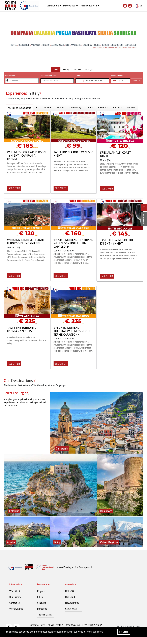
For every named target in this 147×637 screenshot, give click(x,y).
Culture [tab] (89, 107)
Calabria (14, 511)
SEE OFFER (14, 188)
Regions (41, 591)
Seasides (41, 602)
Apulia (11, 542)
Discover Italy (70, 5)
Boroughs (42, 608)
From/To (79, 75)
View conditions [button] (95, 632)
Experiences (71, 608)
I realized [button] (123, 632)
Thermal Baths (44, 614)
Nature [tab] (60, 107)
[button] (139, 6)
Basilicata (106, 511)
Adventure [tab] (102, 107)
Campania (62, 448)
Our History (15, 597)
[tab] (55, 69)
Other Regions (109, 542)
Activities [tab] (131, 107)
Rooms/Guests (117, 75)
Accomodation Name (49, 75)
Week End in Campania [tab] (19, 107)
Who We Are (15, 591)
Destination (10, 75)
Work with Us (16, 608)
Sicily (57, 542)
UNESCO (69, 591)
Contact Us (14, 602)
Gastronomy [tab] (75, 107)
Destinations (53, 5)
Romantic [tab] (117, 107)
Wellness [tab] (48, 107)
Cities (40, 597)
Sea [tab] (37, 107)
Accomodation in (89, 5)
